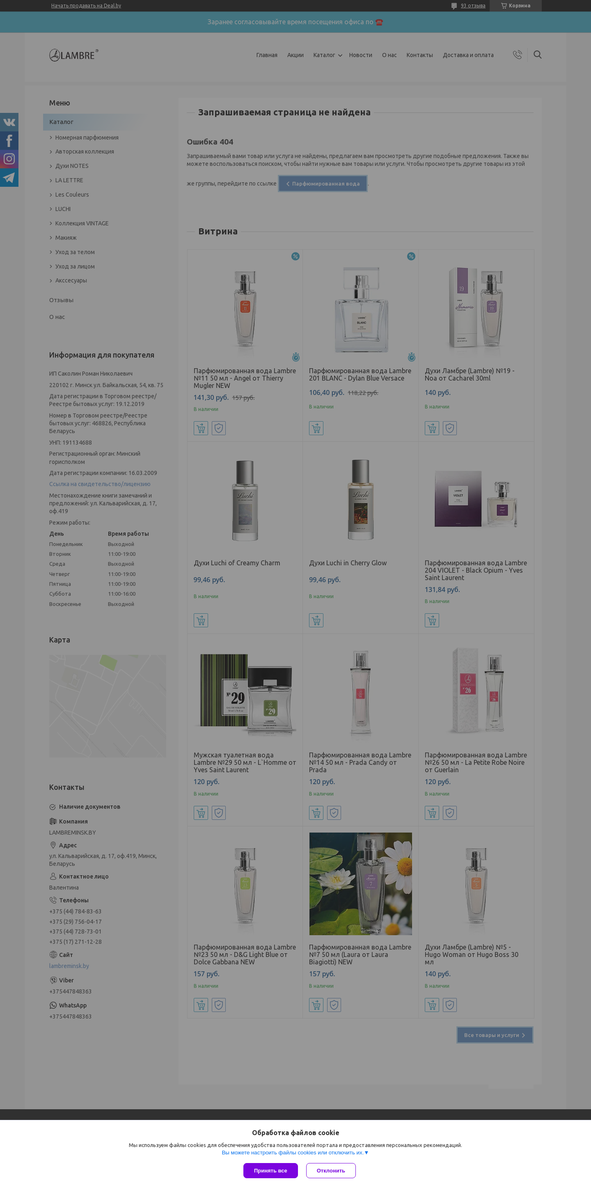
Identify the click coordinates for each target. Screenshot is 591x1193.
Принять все (270, 1171)
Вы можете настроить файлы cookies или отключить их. (293, 1152)
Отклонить (331, 1171)
